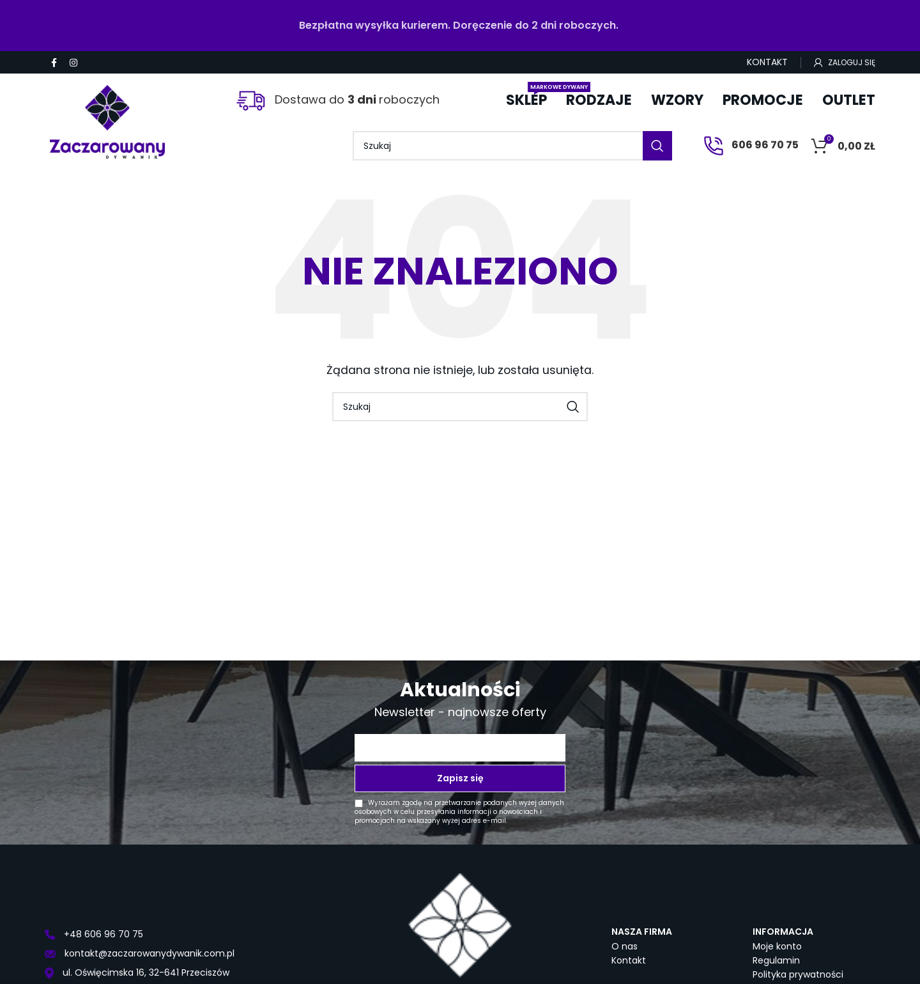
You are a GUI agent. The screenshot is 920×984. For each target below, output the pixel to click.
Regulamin (776, 960)
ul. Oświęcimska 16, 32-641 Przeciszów (137, 972)
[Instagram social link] (73, 62)
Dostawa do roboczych (338, 99)
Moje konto (777, 946)
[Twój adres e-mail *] (460, 747)
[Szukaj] (512, 145)
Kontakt (628, 960)
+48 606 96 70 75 (94, 934)
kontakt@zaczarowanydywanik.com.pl (139, 953)
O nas (624, 946)
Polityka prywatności (798, 974)
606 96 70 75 (751, 144)
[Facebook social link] (54, 62)
